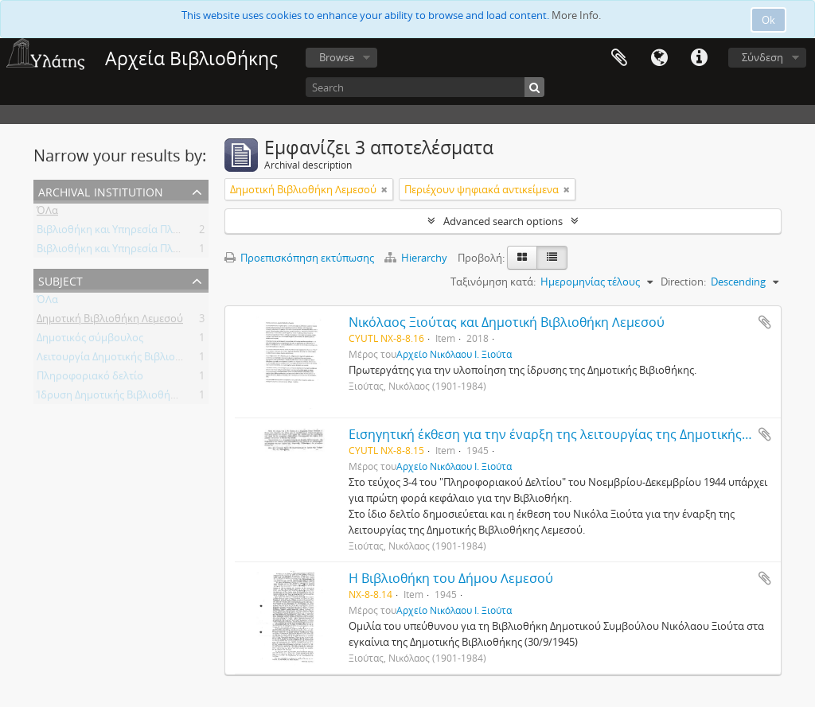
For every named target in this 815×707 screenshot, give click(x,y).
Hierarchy (417, 258)
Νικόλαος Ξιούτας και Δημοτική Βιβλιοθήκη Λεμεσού (507, 322)
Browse (336, 57)
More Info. (576, 15)
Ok (768, 20)
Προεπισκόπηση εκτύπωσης (299, 258)
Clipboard (619, 58)
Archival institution (100, 190)
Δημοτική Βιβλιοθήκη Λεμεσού (110, 321)
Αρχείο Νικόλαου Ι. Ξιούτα (454, 354)
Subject (60, 279)
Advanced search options (503, 221)
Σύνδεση (762, 57)
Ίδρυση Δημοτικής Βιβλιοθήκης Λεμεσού (134, 397)
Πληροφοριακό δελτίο (90, 378)
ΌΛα (47, 213)
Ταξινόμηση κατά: (493, 281)
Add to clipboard (765, 322)
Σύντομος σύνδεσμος (699, 58)
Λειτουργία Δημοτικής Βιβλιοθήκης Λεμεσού (142, 359)
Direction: (683, 281)
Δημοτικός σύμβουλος (90, 340)
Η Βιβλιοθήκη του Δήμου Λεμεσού (451, 578)
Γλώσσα (659, 58)
